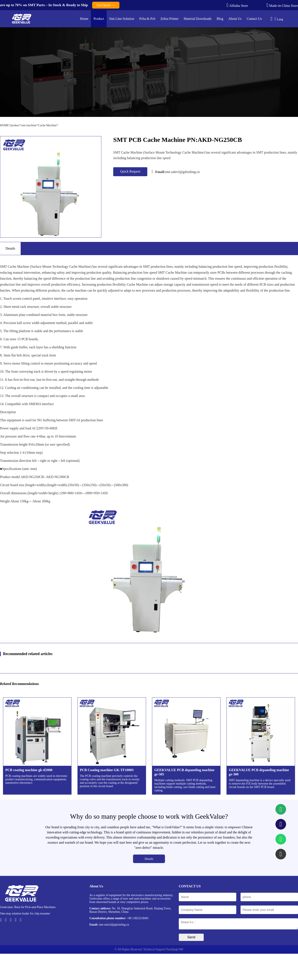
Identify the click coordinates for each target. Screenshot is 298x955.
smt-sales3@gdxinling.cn (176, 171)
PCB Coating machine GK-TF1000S (107, 770)
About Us (235, 18)
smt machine (28, 125)
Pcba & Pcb (147, 18)
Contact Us (254, 18)
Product (98, 18)
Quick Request (130, 171)
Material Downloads (198, 18)
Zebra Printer (169, 18)
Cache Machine (47, 125)
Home (84, 18)
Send (191, 938)
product (15, 125)
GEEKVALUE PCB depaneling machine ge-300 (259, 772)
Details (149, 859)
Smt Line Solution (121, 18)
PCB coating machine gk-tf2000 (28, 770)
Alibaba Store (237, 5)
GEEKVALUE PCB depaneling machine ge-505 (184, 772)
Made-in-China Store (282, 5)
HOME (4, 125)
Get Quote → (106, 5)
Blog (220, 18)
